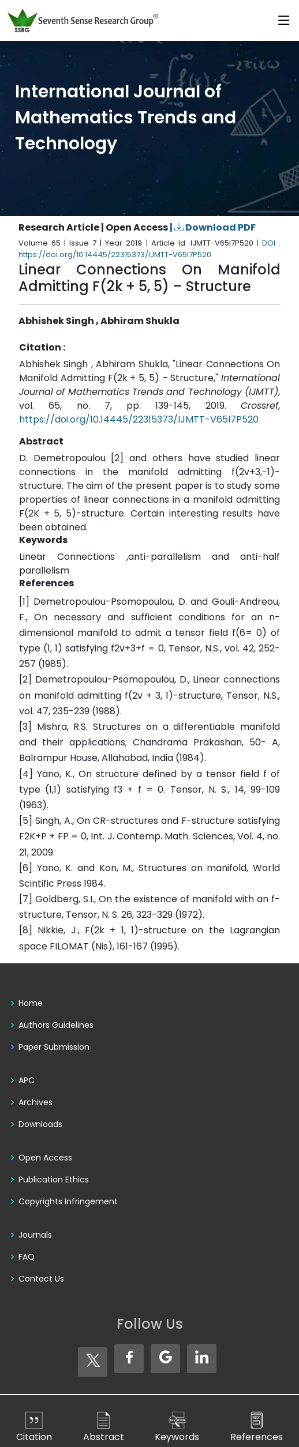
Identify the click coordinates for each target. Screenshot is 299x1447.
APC (26, 1080)
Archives (35, 1102)
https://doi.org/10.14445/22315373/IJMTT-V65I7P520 (139, 419)
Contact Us (41, 1279)
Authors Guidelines (56, 1025)
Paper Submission (53, 1047)
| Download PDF (213, 227)
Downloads (40, 1124)
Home (30, 1003)
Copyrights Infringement (68, 1201)
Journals (35, 1235)
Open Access (45, 1158)
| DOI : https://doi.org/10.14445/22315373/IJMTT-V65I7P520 (149, 249)
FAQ (26, 1257)
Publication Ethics (53, 1179)
